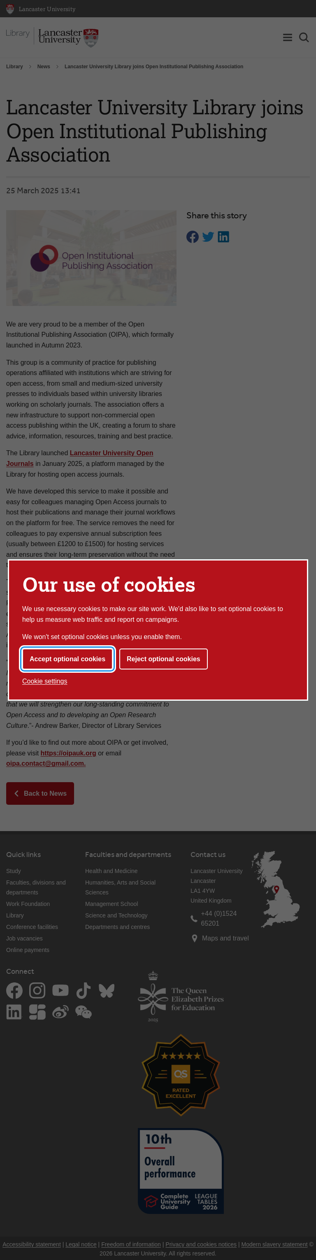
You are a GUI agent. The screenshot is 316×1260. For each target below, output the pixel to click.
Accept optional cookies (67, 658)
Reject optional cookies (163, 658)
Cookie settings (44, 681)
